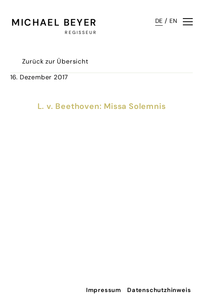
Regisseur (81, 32)
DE (159, 21)
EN (173, 21)
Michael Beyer (54, 22)
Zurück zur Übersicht (55, 61)
